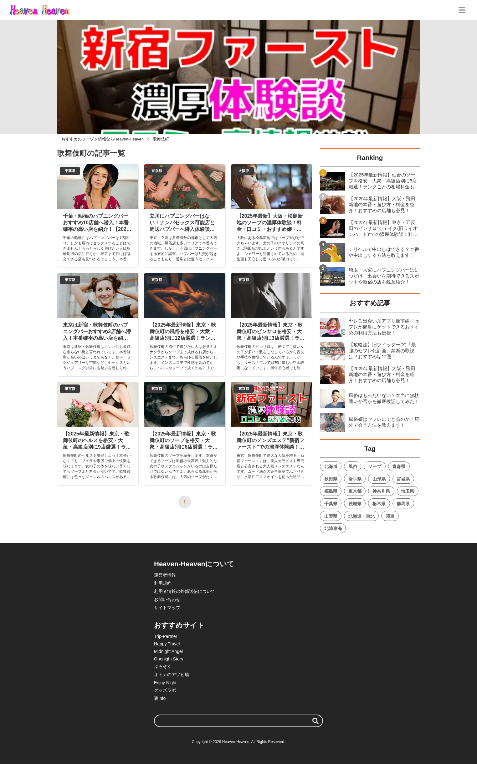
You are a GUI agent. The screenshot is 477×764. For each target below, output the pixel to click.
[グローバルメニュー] (461, 10)
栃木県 (379, 503)
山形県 (379, 478)
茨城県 (355, 503)
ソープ (374, 466)
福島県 (330, 491)
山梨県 (330, 516)
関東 (390, 516)
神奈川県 (381, 491)
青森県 (398, 466)
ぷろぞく (163, 666)
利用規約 (163, 583)
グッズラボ (165, 690)
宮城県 (403, 478)
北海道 (330, 466)
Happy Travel (167, 643)
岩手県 (355, 478)
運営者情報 (165, 575)
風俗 (352, 466)
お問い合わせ (167, 599)
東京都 (355, 491)
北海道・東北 (361, 516)
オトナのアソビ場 (171, 674)
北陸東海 (333, 528)
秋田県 (330, 478)
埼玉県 (407, 491)
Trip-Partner (165, 636)
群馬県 (403, 503)
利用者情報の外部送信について (184, 591)
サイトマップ (167, 607)
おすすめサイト (179, 625)
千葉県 (330, 503)
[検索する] (315, 720)
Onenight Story (168, 658)
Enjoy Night (165, 682)
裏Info (160, 698)
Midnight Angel (168, 651)
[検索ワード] (238, 720)
